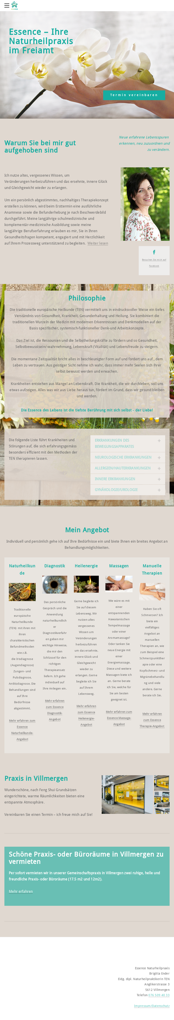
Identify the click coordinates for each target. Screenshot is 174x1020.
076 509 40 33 (159, 995)
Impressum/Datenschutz (152, 1006)
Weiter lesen (98, 243)
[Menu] (7, 5)
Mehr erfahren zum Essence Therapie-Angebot (152, 720)
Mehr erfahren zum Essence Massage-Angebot (119, 718)
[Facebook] (154, 252)
